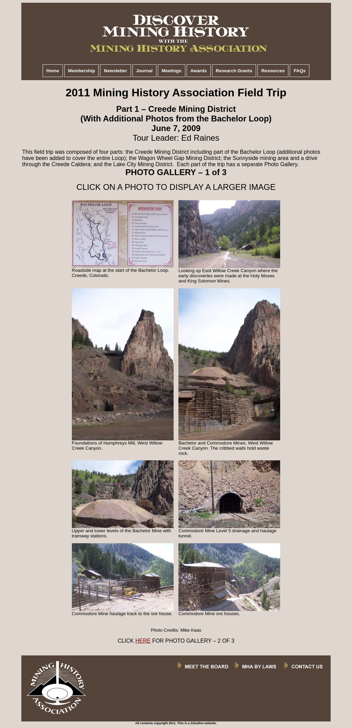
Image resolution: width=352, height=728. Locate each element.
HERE (143, 641)
